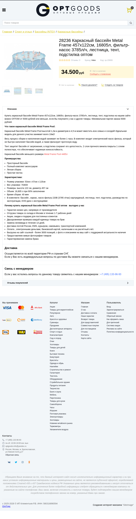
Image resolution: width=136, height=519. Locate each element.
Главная (7, 31)
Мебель (53, 395)
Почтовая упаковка (58, 414)
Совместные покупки (90, 325)
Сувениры (54, 322)
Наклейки (54, 366)
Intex (93, 60)
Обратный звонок (114, 316)
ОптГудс (6, 506)
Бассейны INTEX (45, 31)
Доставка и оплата (89, 313)
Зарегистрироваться (115, 310)
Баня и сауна (55, 392)
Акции (52, 307)
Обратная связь (12, 455)
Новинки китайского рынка (61, 423)
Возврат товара (87, 319)
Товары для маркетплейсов (61, 310)
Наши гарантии (87, 316)
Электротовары (56, 417)
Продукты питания (58, 385)
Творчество (55, 388)
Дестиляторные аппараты (61, 329)
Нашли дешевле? (89, 85)
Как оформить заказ (115, 319)
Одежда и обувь (57, 363)
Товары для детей (57, 348)
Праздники (54, 325)
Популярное (55, 313)
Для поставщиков (88, 329)
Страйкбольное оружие (60, 382)
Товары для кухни (57, 401)
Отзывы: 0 (75, 60)
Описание (68, 109)
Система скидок (113, 325)
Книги (52, 351)
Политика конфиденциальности (120, 332)
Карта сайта (86, 338)
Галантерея (55, 373)
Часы (52, 407)
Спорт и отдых (23, 31)
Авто (52, 316)
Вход (109, 307)
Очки (52, 341)
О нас (83, 310)
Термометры (55, 426)
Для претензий (113, 322)
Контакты (85, 335)
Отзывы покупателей (68, 283)
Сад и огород (55, 338)
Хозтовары (54, 344)
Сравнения (111, 313)
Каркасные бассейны (70, 31)
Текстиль (54, 376)
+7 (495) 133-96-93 (110, 274)
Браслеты (54, 360)
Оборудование (56, 379)
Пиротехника (55, 398)
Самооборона (56, 404)
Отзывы (84, 332)
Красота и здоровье (58, 319)
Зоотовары (54, 420)
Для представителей (90, 322)
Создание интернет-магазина (107, 505)
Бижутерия (54, 357)
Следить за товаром (114, 85)
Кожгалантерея (56, 335)
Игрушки (53, 411)
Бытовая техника (57, 354)
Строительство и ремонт (60, 370)
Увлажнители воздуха (59, 429)
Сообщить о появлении (100, 74)
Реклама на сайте (114, 329)
